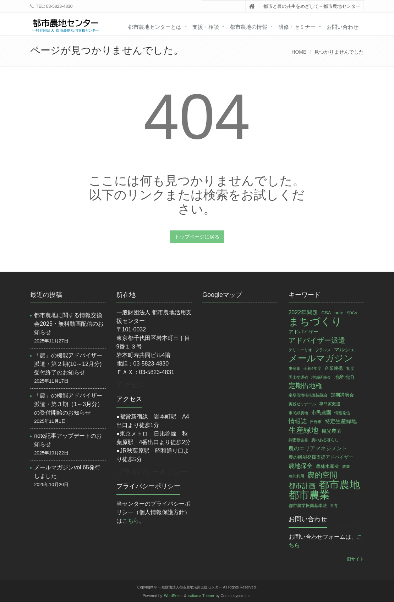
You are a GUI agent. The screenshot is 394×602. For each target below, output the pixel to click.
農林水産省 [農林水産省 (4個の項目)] (327, 466)
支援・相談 (205, 27)
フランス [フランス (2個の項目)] (323, 350)
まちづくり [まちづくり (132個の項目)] (315, 321)
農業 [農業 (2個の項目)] (346, 466)
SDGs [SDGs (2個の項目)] (352, 313)
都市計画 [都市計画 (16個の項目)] (302, 486)
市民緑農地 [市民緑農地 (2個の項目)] (298, 413)
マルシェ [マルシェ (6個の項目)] (344, 349)
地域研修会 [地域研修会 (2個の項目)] (321, 377)
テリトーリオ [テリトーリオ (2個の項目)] (300, 350)
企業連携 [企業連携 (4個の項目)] (333, 368)
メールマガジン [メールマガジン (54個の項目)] (321, 358)
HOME (298, 52)
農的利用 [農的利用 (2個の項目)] (296, 476)
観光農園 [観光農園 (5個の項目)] (331, 431)
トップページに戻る (197, 237)
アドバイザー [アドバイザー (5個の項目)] (303, 332)
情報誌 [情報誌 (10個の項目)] (298, 421)
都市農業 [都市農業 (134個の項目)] (309, 495)
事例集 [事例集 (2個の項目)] (294, 368)
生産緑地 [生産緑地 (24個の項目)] (303, 430)
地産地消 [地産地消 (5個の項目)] (344, 377)
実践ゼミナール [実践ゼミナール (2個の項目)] (302, 404)
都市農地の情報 (248, 27)
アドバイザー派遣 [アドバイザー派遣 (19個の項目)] (317, 340)
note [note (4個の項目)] (339, 312)
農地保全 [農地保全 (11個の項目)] (301, 465)
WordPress (173, 596)
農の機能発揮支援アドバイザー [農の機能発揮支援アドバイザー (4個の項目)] (321, 457)
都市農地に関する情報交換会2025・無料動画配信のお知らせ (69, 323)
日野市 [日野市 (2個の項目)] (316, 422)
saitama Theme (201, 596)
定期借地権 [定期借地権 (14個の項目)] (305, 385)
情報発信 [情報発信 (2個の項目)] (342, 413)
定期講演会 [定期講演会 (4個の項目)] (342, 395)
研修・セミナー (297, 27)
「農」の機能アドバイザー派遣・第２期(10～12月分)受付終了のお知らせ (68, 363)
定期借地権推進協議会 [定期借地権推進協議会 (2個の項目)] (308, 395)
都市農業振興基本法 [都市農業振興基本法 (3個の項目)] (308, 505)
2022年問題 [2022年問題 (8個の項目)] (303, 312)
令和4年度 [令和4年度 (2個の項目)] (312, 368)
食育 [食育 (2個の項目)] (334, 506)
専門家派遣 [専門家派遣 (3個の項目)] (329, 403)
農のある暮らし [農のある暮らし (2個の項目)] (325, 440)
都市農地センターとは (154, 27)
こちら (130, 521)
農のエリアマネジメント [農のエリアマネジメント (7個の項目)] (318, 448)
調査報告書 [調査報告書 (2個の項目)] (298, 440)
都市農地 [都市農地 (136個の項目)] (339, 484)
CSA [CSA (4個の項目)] (326, 312)
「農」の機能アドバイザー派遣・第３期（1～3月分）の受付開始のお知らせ (68, 404)
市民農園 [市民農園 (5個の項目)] (321, 412)
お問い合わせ (343, 27)
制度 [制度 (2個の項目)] (350, 368)
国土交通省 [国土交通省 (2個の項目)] (298, 377)
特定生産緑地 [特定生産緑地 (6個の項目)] (341, 421)
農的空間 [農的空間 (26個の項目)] (322, 475)
